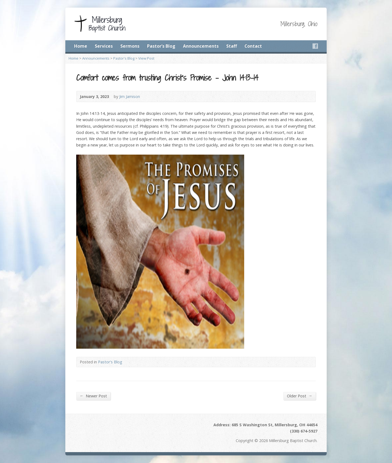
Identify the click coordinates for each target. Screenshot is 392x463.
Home (80, 46)
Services (104, 46)
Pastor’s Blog (161, 46)
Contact (253, 46)
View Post (146, 58)
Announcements (201, 46)
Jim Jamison (129, 96)
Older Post (299, 395)
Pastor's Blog (123, 58)
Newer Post (93, 395)
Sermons (129, 46)
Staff (231, 46)
